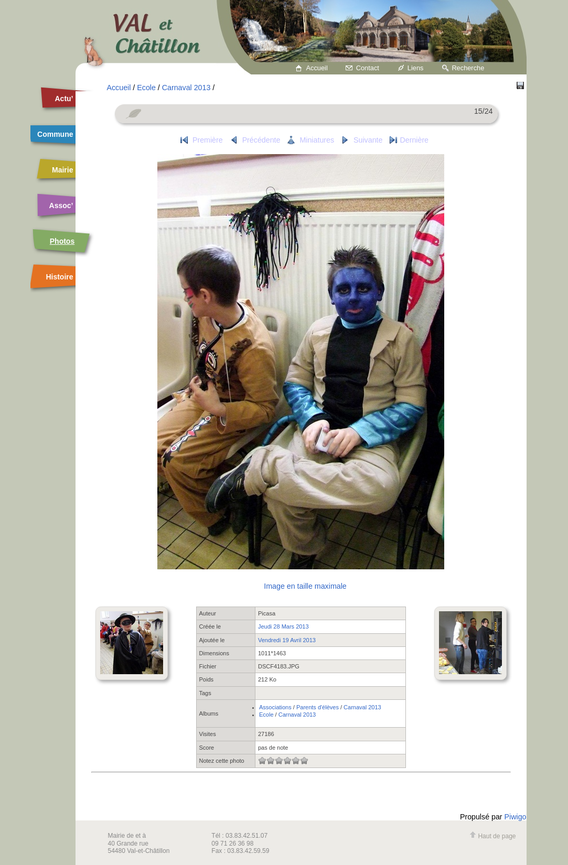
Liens (416, 68)
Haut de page (492, 836)
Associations (275, 707)
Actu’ (64, 98)
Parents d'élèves (317, 707)
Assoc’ (61, 205)
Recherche (468, 68)
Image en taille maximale (305, 586)
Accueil (317, 68)
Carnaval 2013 (186, 87)
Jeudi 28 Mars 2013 (283, 626)
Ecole (146, 87)
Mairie (62, 170)
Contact (367, 68)
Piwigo (516, 817)
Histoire (59, 277)
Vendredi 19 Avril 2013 (287, 640)
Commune (55, 134)
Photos (62, 241)
